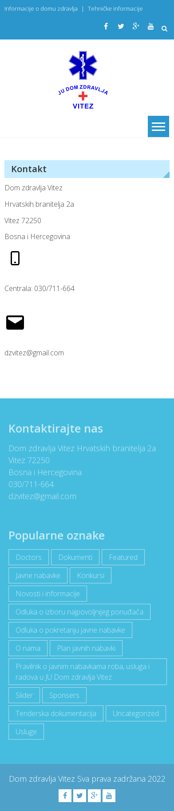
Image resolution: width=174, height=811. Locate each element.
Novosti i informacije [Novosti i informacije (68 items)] (46, 593)
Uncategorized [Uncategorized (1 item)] (134, 713)
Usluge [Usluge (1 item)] (24, 731)
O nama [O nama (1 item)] (26, 648)
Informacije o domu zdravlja (41, 8)
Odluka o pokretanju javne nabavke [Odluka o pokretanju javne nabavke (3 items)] (68, 630)
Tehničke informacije (115, 8)
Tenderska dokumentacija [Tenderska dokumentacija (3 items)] (54, 713)
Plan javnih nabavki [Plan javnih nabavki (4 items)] (84, 648)
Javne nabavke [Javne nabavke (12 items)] (36, 575)
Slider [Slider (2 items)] (22, 695)
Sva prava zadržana (112, 778)
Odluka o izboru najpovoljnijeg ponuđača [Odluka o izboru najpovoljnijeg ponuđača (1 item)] (78, 612)
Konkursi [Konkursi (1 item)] (89, 575)
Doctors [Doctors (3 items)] (27, 557)
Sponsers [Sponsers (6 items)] (62, 695)
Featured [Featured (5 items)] (121, 557)
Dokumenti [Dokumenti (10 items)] (73, 557)
